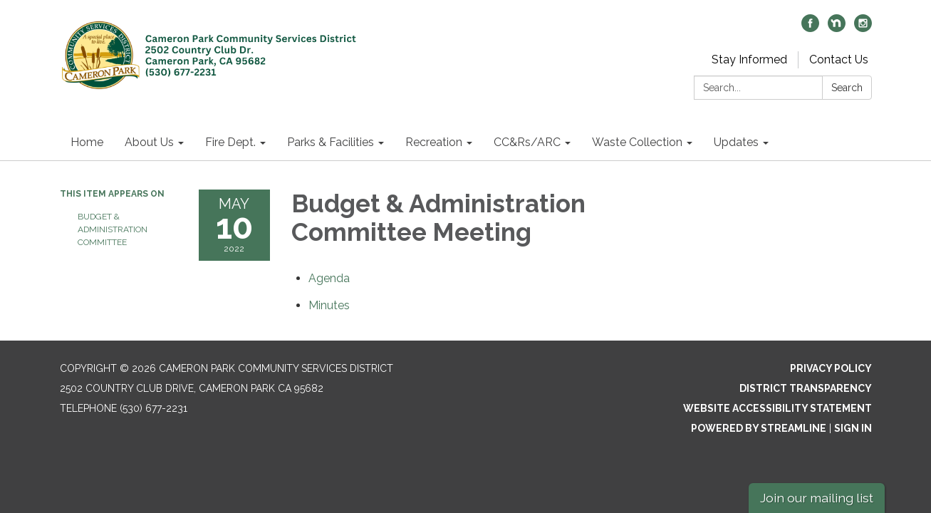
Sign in (853, 428)
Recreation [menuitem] (433, 142)
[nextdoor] (837, 28)
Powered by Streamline (758, 428)
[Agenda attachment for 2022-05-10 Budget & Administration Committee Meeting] (329, 278)
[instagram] (863, 28)
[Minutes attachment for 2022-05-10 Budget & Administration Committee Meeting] (329, 305)
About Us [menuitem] (149, 142)
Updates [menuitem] (736, 142)
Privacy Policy (831, 368)
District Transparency (805, 388)
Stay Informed (749, 59)
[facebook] (810, 28)
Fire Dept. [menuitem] (230, 142)
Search (847, 87)
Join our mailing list (816, 497)
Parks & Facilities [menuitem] (330, 142)
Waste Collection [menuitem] (637, 142)
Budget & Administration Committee (112, 229)
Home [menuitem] (87, 142)
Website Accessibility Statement (777, 408)
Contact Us (838, 59)
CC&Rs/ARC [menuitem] (527, 142)
